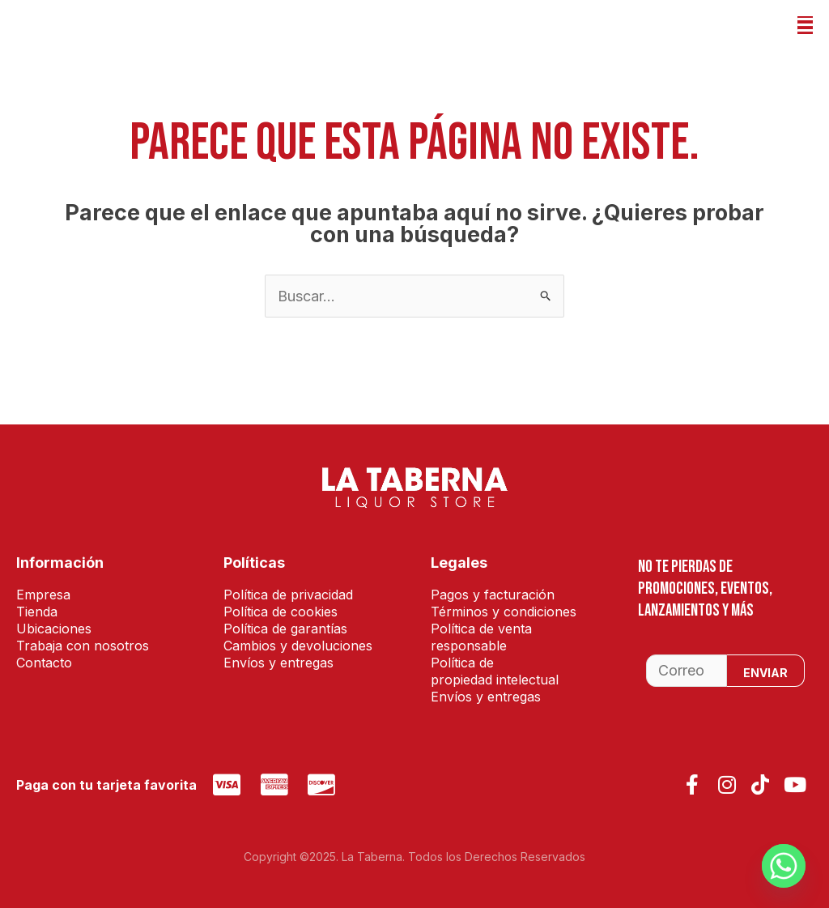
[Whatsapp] (784, 866)
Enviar (765, 673)
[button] (805, 25)
